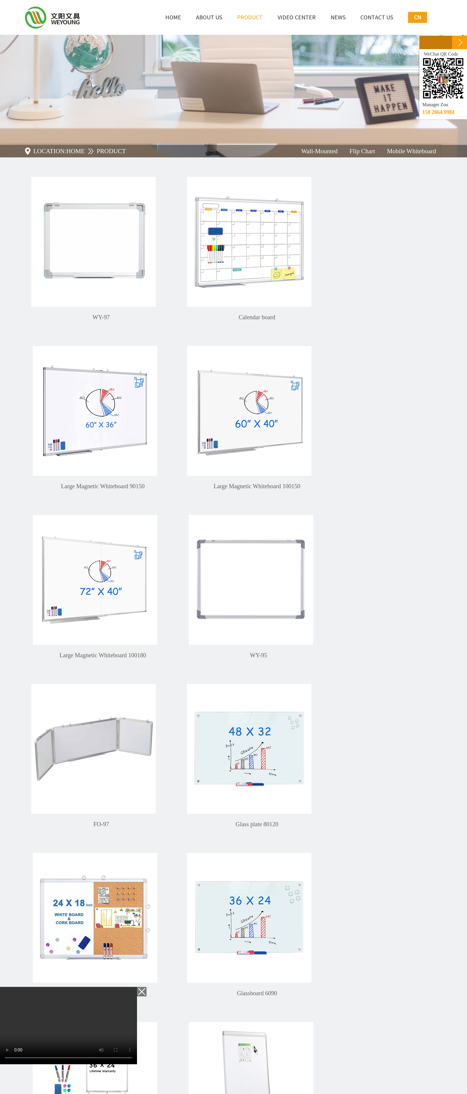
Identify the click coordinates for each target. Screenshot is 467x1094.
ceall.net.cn (180, 1076)
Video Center (297, 17)
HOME (75, 151)
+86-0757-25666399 (79, 953)
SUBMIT (284, 1029)
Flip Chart (362, 151)
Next (257, 857)
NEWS (338, 17)
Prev (212, 857)
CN (417, 17)
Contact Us (376, 17)
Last (272, 857)
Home (173, 17)
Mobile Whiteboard (411, 151)
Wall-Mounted (319, 151)
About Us (209, 17)
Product (250, 17)
